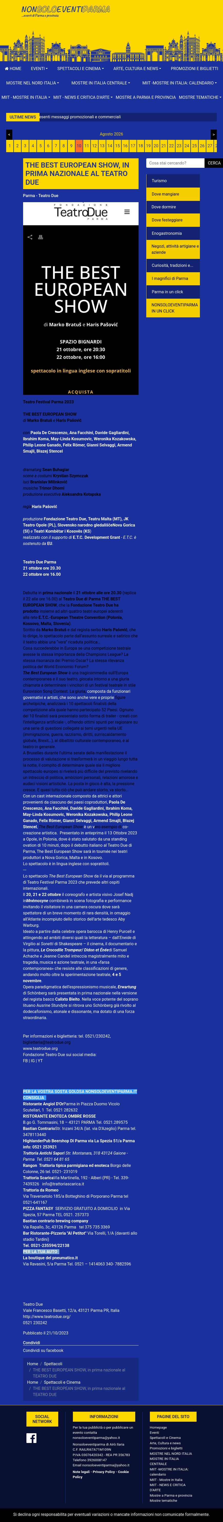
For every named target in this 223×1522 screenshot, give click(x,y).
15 (117, 145)
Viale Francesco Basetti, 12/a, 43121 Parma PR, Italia (71, 1310)
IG (33, 1060)
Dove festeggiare (167, 220)
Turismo (159, 180)
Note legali (81, 1472)
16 (125, 145)
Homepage (158, 1427)
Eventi (154, 1432)
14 (110, 145)
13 (102, 145)
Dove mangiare (165, 194)
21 (163, 145)
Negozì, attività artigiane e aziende (175, 249)
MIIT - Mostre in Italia (166, 1480)
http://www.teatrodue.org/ (47, 1316)
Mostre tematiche (163, 1500)
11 (86, 145)
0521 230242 (35, 1322)
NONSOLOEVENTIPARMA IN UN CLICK (175, 308)
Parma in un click (167, 291)
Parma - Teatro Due (41, 195)
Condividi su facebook (43, 1350)
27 (210, 145)
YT (40, 1060)
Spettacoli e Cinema (165, 1438)
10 (79, 145)
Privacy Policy (104, 1472)
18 (140, 145)
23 (179, 145)
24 (187, 145)
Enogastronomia (167, 233)
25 (194, 145)
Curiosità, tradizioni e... (172, 265)
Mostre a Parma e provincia (146, 97)
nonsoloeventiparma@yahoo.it (96, 1438)
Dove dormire (164, 206)
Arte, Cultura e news (165, 1443)
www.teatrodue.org (40, 1048)
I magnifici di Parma (170, 278)
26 (202, 145)
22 (171, 145)
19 (148, 145)
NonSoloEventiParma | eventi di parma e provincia (65, 14)
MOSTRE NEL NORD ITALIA (171, 1453)
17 (133, 145)
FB (25, 1060)
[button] (39, 69)
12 (94, 145)
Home (13, 68)
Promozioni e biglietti (194, 68)
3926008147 (97, 1460)
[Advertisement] (157, 21)
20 (156, 145)
